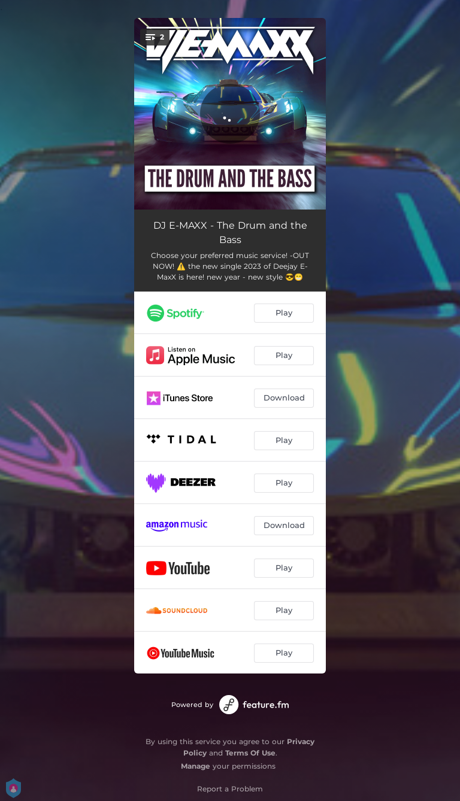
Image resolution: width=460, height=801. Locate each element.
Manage (195, 765)
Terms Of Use (250, 752)
